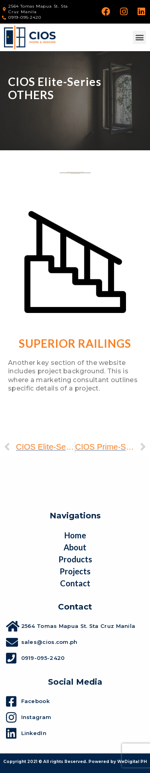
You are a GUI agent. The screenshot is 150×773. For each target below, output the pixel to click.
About (75, 547)
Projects (75, 571)
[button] (139, 37)
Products (75, 559)
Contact (75, 583)
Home (75, 535)
